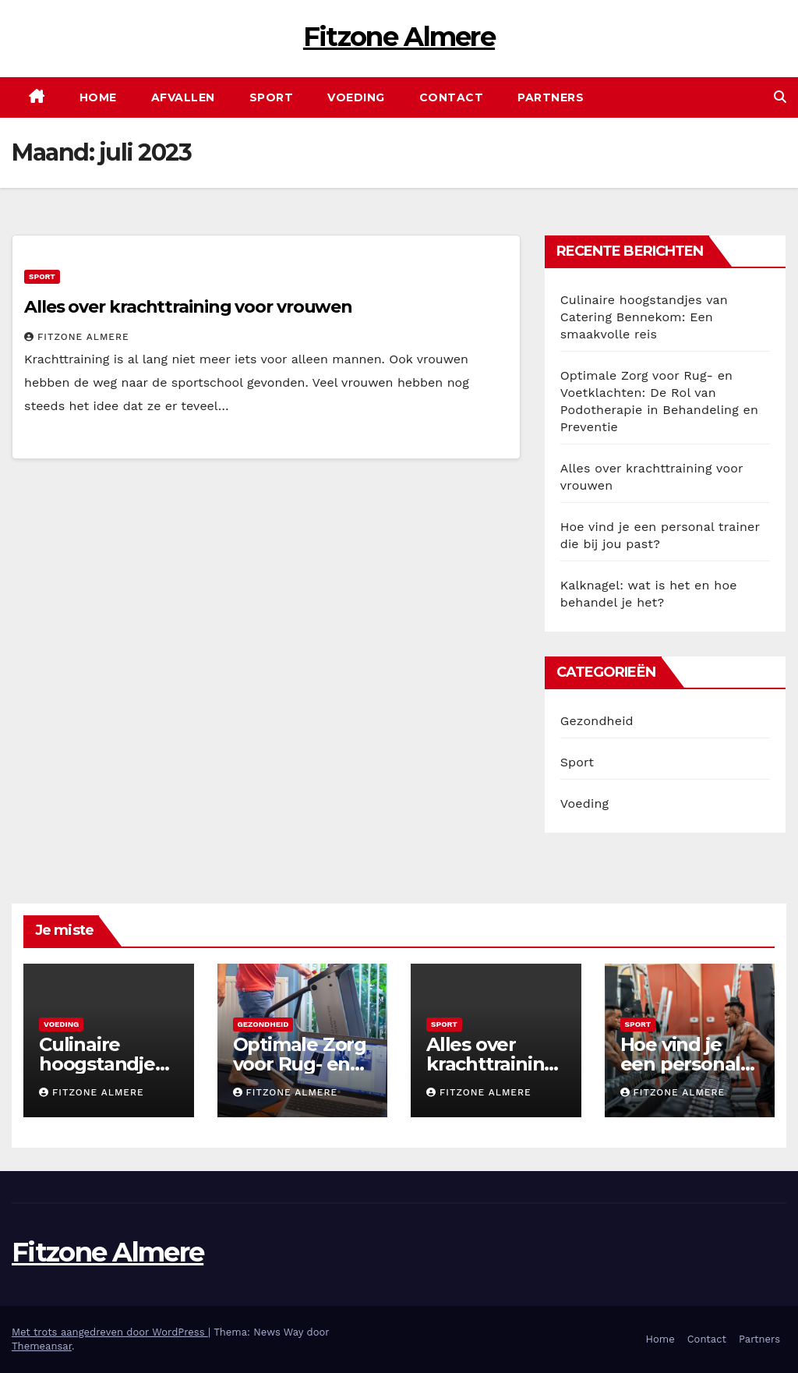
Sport (271, 97)
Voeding (356, 97)
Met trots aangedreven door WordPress (110, 1332)
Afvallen (183, 97)
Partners (550, 97)
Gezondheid (597, 720)
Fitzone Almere (399, 36)
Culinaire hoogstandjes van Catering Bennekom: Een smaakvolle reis (644, 316)
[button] (780, 97)
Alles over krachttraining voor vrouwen (188, 306)
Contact (451, 97)
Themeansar (42, 1346)
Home (98, 97)
